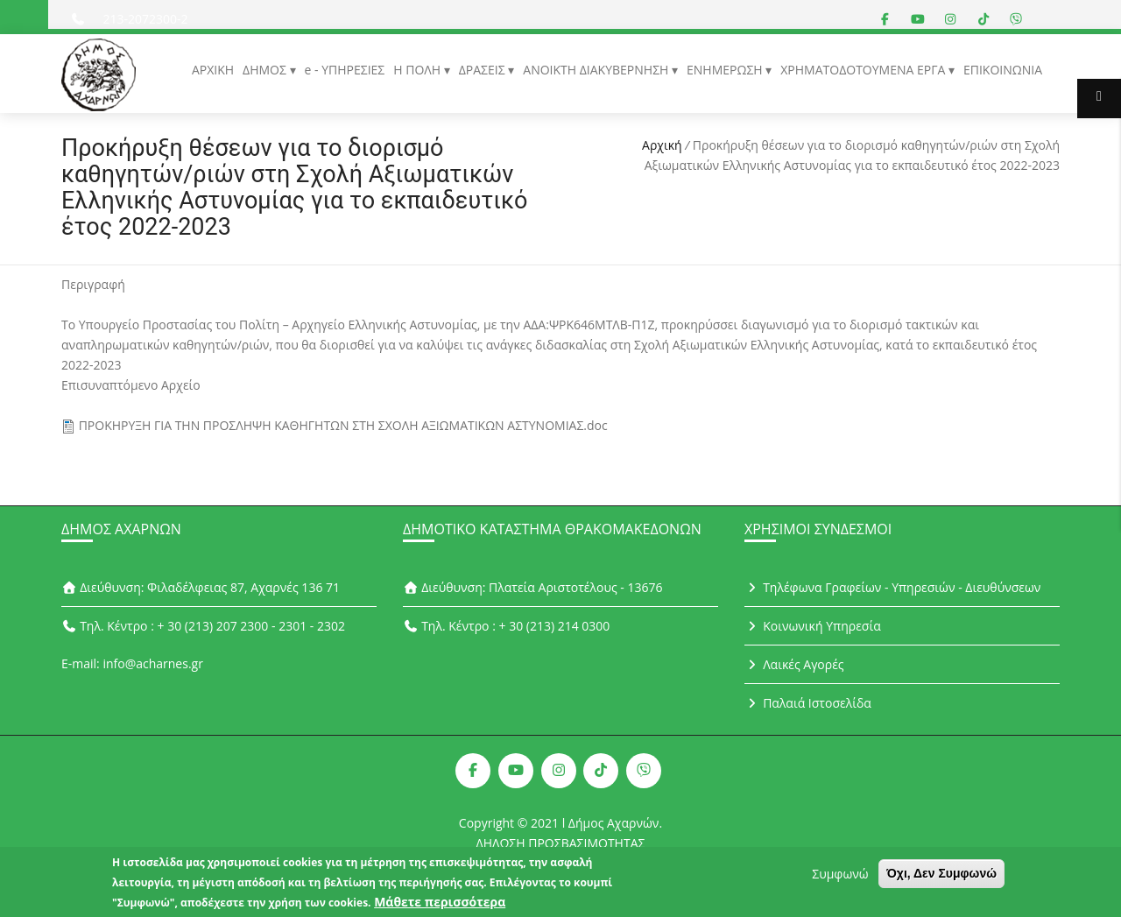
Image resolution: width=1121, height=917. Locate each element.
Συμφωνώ (840, 877)
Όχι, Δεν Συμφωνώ (941, 877)
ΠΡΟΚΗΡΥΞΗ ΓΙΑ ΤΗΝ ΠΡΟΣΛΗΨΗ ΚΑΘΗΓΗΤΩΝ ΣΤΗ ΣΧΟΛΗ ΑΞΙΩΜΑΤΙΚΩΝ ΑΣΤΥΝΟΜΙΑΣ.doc (343, 425)
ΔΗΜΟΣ (266, 69)
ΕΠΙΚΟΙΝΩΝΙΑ (1002, 69)
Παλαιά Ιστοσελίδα (807, 703)
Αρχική (662, 145)
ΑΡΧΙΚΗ (213, 69)
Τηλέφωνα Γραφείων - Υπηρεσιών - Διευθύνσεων (892, 587)
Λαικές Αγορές (794, 664)
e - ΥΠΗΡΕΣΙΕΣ (345, 69)
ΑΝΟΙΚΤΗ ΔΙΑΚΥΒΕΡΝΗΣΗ (597, 69)
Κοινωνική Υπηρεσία (812, 625)
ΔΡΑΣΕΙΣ (484, 69)
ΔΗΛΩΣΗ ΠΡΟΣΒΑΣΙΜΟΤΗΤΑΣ (560, 843)
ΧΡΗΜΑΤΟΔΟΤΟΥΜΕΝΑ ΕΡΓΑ (864, 69)
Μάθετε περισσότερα (439, 905)
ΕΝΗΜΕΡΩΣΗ (726, 69)
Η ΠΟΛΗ (418, 69)
